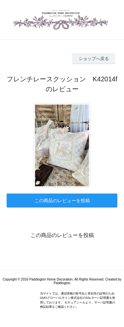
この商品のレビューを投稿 (62, 200)
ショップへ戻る (94, 58)
